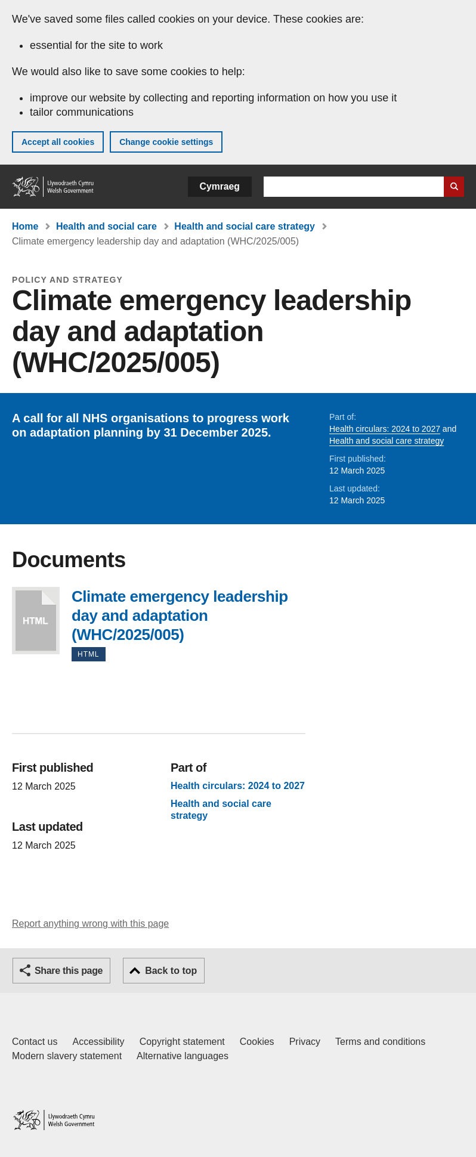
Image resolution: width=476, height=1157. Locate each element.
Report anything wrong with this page (90, 923)
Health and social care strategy (244, 226)
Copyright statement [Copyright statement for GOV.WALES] (182, 1042)
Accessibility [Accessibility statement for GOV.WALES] (98, 1042)
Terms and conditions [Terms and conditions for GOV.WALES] (380, 1042)
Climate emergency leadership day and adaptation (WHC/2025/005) (36, 620)
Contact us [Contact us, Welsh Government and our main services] (34, 1042)
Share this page (69, 971)
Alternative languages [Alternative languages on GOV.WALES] (182, 1056)
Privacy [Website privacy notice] (304, 1042)
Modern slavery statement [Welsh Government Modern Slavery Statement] (67, 1056)
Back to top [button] (171, 971)
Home (25, 226)
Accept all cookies (57, 142)
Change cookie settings (166, 142)
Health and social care (106, 226)
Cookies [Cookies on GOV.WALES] (257, 1042)
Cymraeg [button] (220, 186)
